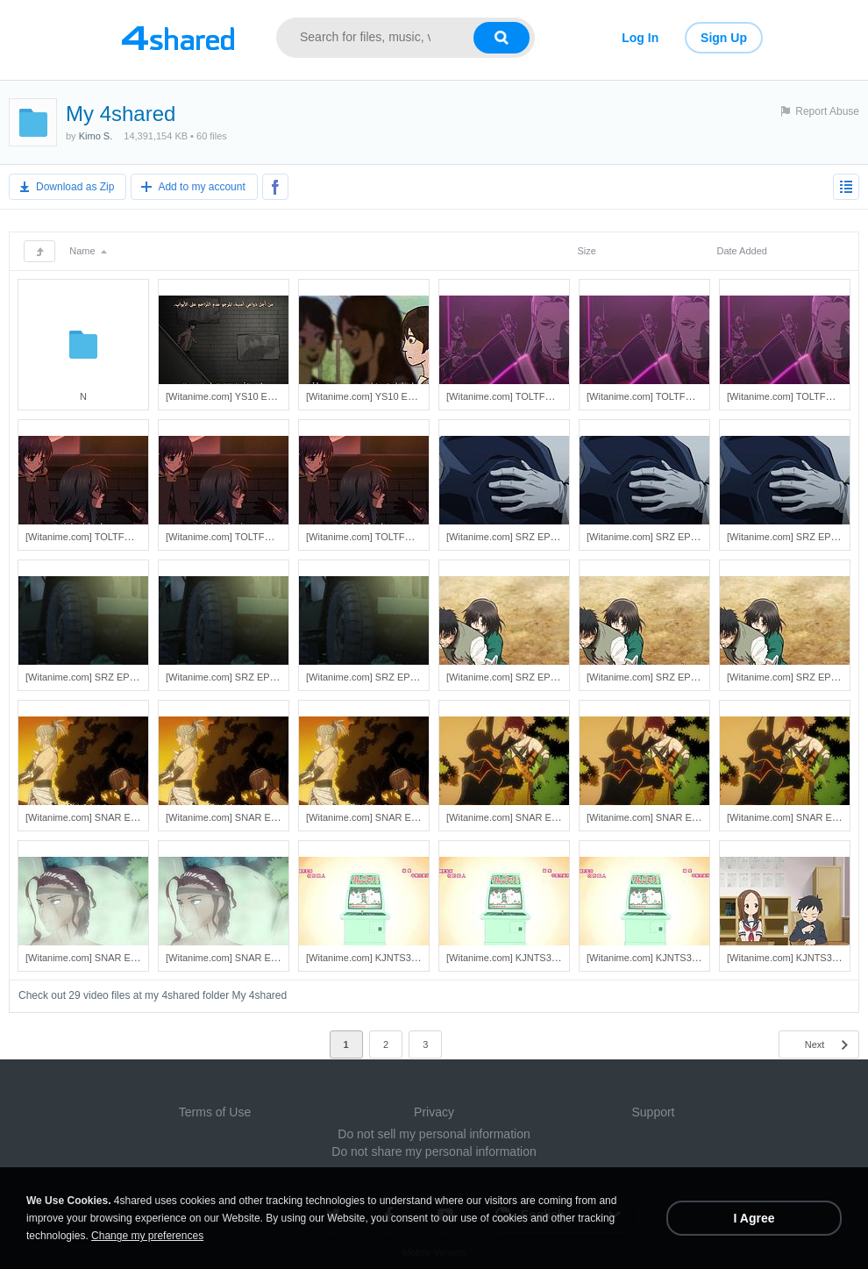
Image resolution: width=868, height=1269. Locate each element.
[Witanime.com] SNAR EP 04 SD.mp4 (527, 817)
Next (815, 1044)
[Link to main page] (177, 37)
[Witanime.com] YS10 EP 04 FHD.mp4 (248, 396)
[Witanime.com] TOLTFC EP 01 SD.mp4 (111, 536)
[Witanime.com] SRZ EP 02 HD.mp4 (664, 677)
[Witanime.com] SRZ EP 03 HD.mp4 (243, 677)
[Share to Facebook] (275, 187)
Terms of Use (215, 1112)
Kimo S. (96, 136)
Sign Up (724, 38)
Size (586, 251)
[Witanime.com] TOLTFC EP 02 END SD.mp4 (543, 396)
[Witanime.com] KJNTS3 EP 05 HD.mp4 (532, 957)
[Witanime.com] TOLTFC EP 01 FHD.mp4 (395, 536)
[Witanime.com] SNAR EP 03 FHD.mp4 (250, 957)
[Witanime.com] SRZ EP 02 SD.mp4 (523, 677)
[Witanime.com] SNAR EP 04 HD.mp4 (668, 817)
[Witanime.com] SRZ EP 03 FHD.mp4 (386, 677)
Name (87, 251)
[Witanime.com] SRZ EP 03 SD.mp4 (102, 677)
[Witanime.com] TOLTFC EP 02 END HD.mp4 (684, 396)
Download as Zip (75, 187)
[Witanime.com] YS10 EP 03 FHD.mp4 (389, 396)
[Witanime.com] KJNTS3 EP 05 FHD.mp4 (676, 957)
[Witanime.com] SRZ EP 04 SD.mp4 (523, 536)
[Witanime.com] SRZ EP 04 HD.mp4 (664, 536)
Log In (640, 38)
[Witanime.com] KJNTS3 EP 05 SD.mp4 (391, 957)
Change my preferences (147, 1236)
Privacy (434, 1112)
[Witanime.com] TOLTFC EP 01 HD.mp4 (252, 536)
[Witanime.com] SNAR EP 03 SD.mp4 (106, 957)
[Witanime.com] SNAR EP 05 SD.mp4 (106, 817)
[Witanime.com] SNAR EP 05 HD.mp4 (247, 817)
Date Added (741, 251)
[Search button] (501, 37)
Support (652, 1112)
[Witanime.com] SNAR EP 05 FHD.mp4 (390, 817)
